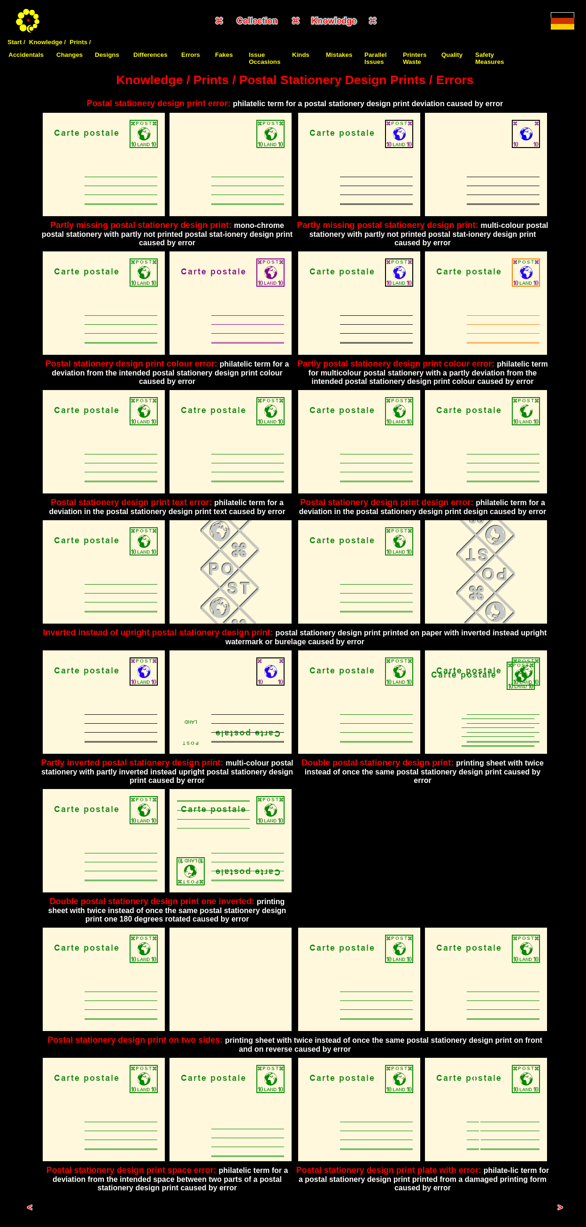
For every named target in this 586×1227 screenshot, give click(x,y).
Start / (16, 42)
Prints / (80, 42)
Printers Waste (414, 58)
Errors (190, 54)
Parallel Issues (375, 58)
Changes (69, 54)
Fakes (224, 54)
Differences (150, 54)
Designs (107, 54)
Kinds (300, 54)
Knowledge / (47, 42)
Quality (452, 54)
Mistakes (339, 54)
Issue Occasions (264, 58)
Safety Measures (489, 58)
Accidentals (26, 54)
